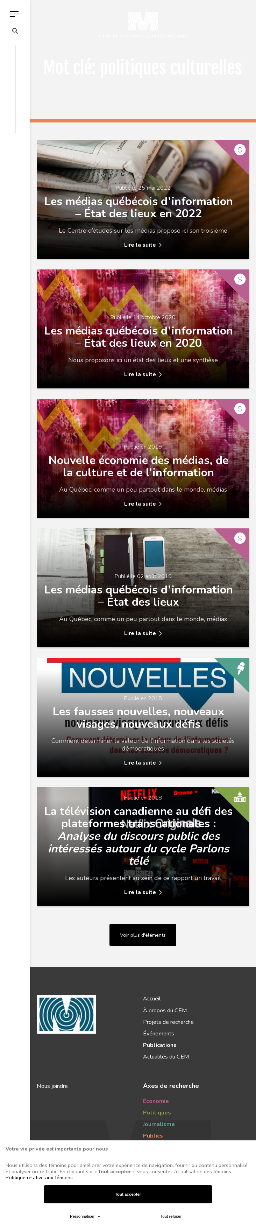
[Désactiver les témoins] (242, 1221)
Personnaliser (85, 1080)
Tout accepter (128, 1058)
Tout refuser (171, 1080)
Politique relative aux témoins (39, 1041)
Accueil (152, 999)
